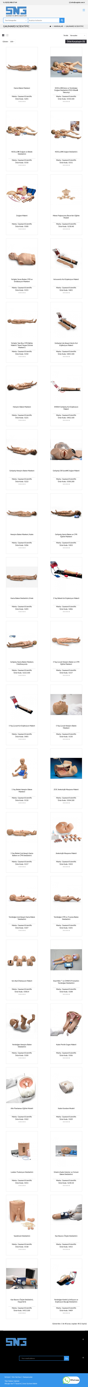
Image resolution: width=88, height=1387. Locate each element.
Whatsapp (71, 1380)
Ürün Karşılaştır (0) (76, 41)
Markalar (58, 26)
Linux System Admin (29, 1383)
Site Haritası (16, 1377)
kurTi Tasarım (16, 1383)
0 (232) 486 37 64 (10, 2)
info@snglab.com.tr (78, 2)
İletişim (7, 1377)
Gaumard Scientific (75, 26)
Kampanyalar (28, 1377)
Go (66, 1358)
